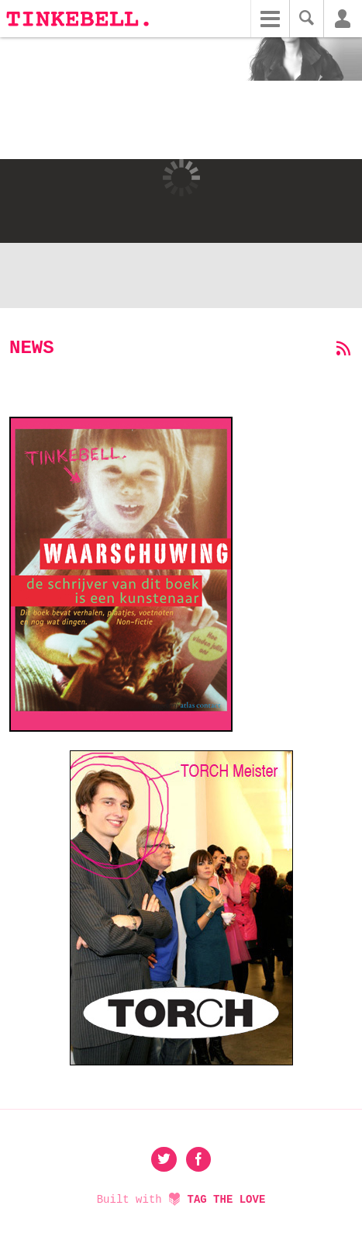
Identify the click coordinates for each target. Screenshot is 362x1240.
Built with (181, 1199)
